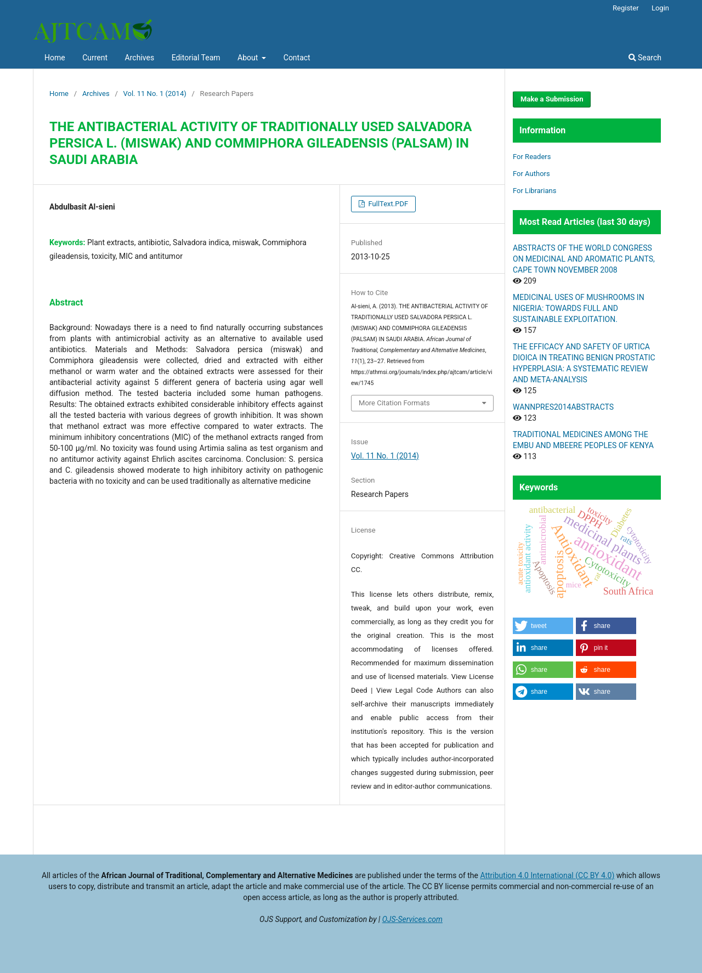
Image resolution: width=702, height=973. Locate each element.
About (248, 57)
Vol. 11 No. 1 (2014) (154, 93)
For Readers (532, 156)
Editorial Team (196, 57)
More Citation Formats (394, 403)
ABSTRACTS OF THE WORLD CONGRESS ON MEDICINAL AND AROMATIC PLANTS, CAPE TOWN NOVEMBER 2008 (584, 259)
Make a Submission (551, 99)
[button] (543, 626)
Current (94, 57)
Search (645, 57)
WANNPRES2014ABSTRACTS (563, 407)
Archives (140, 57)
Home (54, 57)
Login (660, 8)
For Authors (531, 173)
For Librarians (534, 190)
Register (626, 8)
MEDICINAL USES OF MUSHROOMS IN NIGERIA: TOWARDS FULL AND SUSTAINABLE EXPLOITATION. (578, 308)
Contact (297, 57)
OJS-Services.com (412, 919)
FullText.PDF (387, 204)
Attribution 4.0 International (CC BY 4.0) (547, 875)
